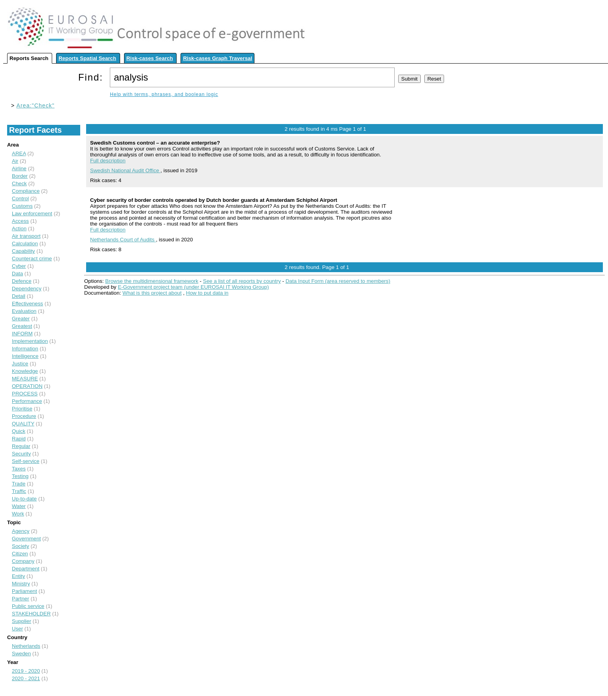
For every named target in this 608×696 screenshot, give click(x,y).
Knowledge (25, 371)
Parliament (24, 591)
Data (17, 274)
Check (19, 183)
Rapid (19, 439)
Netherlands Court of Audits (123, 240)
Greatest (22, 326)
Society (20, 546)
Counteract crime (32, 258)
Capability (23, 251)
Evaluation (24, 311)
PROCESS (25, 394)
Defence (22, 281)
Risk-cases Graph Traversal (217, 58)
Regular (21, 446)
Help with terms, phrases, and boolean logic (164, 94)
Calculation (25, 243)
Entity (18, 576)
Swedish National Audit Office (125, 170)
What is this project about (152, 293)
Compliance (26, 191)
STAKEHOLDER (31, 614)
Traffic (19, 491)
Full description (108, 161)
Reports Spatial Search (87, 58)
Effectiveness (27, 304)
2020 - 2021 (26, 678)
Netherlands (26, 646)
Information (25, 349)
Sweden (21, 653)
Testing (20, 476)
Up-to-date (24, 499)
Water (19, 506)
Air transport (26, 236)
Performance (27, 401)
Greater (21, 319)
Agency (20, 531)
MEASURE (25, 379)
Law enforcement (32, 213)
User (17, 629)
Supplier (21, 621)
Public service (28, 606)
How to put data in (207, 293)
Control (20, 198)
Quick (18, 431)
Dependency (26, 289)
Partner (20, 599)
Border (20, 176)
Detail (18, 296)
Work (18, 514)
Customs (22, 206)
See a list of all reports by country (242, 281)
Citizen (20, 554)
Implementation (30, 341)
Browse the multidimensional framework (151, 281)
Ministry (21, 584)
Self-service (26, 461)
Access (20, 221)
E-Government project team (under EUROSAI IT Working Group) (193, 287)
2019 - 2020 (26, 671)
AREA (19, 153)
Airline (19, 168)
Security (21, 454)
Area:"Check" (36, 105)
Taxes (19, 469)
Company (23, 561)
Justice (20, 364)
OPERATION (27, 386)
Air (15, 161)
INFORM (22, 334)
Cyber (19, 266)
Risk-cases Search (149, 58)
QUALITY (23, 424)
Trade (18, 484)
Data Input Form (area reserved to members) (338, 281)
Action (19, 228)
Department (26, 569)
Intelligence (25, 356)
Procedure (24, 416)
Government (26, 539)
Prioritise (22, 409)
